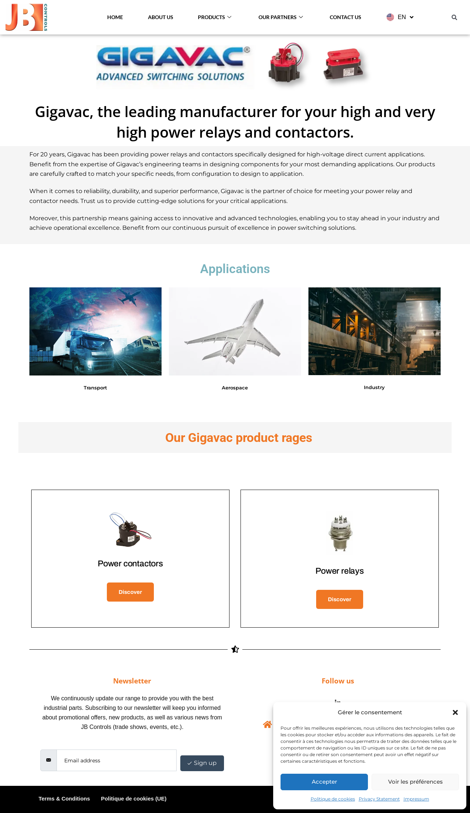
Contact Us (345, 17)
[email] (117, 760)
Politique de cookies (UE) (134, 798)
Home (115, 17)
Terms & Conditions (64, 798)
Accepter (324, 781)
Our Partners (280, 17)
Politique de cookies (333, 799)
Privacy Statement (379, 799)
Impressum (416, 799)
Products (214, 17)
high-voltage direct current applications (365, 154)
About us (160, 17)
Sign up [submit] (202, 762)
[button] (455, 712)
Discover (130, 592)
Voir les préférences (415, 781)
